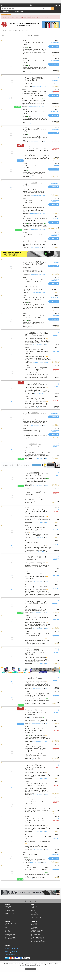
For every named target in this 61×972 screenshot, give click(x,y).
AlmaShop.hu (8, 907)
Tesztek (33, 909)
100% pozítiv (40, 160)
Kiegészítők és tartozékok (10, 923)
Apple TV (7, 930)
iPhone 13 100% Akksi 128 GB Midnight (33, 166)
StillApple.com (8, 906)
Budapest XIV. (27, 393)
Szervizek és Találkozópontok (38, 940)
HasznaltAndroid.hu (9, 913)
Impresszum (34, 923)
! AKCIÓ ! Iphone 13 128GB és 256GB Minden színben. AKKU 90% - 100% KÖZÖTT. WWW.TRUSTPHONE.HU (34, 94)
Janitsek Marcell (56, 568)
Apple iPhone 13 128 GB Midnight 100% (34, 61)
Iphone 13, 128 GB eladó (33, 678)
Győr (26, 379)
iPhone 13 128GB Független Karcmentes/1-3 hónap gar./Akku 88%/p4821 (36, 351)
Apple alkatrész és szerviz (10, 938)
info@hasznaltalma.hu (10, 954)
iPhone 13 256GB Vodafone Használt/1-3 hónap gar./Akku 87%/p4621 (35, 802)
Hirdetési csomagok (35, 933)
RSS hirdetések (34, 960)
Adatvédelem (34, 926)
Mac (5, 924)
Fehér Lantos (56, 849)
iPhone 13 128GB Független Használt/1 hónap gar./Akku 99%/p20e (34, 446)
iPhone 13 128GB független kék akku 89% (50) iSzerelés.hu (37, 635)
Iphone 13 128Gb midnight (34, 573)
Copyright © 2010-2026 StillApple (9, 960)
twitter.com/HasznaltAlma (11, 951)
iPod (6, 927)
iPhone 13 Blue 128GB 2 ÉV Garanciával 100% (34, 79)
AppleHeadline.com (9, 910)
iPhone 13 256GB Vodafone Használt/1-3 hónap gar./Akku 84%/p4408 (35, 767)
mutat (44, 55)
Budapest (24, 55)
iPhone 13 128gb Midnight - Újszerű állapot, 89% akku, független (37, 334)
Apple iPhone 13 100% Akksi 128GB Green (32, 202)
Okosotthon (7, 933)
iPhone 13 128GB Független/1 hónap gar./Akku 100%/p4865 (37, 474)
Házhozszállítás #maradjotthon (38, 941)
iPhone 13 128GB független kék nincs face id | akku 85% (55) (37, 619)
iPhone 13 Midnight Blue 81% (35, 399)
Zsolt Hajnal (57, 552)
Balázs (58, 379)
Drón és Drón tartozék (10, 934)
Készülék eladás (19, 11)
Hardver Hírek (34, 913)
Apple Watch (7, 931)
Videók (32, 907)
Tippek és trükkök (35, 916)
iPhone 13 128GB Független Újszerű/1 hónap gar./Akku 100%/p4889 (38, 695)
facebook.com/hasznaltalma (11, 948)
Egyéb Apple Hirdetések (10, 937)
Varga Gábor (57, 393)
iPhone (6, 929)
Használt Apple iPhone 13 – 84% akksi (38, 587)
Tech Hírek (33, 910)
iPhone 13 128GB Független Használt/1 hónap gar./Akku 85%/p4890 (34, 652)
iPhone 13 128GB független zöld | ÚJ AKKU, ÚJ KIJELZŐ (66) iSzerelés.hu (37, 602)
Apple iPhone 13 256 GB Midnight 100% (34, 130)
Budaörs (26, 688)
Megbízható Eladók (35, 931)
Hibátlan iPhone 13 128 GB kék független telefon (35, 558)
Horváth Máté (56, 408)
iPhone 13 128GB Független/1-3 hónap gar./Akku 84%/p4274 (36, 785)
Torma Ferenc (56, 688)
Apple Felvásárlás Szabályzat (37, 938)
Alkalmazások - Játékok (36, 917)
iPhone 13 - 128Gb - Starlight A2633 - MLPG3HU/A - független (37, 369)
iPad (6, 926)
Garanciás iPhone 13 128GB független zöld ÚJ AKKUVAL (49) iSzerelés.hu (37, 869)
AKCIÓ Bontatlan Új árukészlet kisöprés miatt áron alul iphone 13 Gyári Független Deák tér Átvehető (36, 149)
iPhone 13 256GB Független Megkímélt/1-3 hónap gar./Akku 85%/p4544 (35, 749)
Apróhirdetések (6, 11)
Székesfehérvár (28, 551)
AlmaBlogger (34, 912)
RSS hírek (25, 960)
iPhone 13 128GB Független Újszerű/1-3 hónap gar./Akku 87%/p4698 (35, 493)
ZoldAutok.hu (8, 912)
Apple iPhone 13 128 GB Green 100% (33, 44)
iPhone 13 (43, 8)
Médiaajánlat (34, 924)
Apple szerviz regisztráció (37, 936)
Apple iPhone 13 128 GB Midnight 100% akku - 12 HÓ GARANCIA (34, 263)
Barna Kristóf (56, 595)
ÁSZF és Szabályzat (35, 929)
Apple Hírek (34, 906)
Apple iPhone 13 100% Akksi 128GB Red (32, 184)
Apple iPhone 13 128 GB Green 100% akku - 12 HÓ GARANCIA (33, 281)
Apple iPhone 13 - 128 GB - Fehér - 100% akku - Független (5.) (36, 529)
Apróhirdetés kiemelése (36, 934)
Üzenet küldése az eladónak (35, 55)
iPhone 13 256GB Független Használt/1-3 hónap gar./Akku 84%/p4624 (35, 731)
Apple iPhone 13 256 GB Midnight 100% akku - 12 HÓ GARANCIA (34, 316)
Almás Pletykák (34, 914)
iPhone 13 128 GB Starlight (32, 431)
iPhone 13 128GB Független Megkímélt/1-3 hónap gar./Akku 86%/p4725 (36, 511)
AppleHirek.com (8, 909)
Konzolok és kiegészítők (10, 936)
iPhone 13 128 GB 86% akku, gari (36, 384)
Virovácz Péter (56, 344)
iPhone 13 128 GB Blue (30, 855)
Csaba (58, 581)
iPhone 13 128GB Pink (32, 543)
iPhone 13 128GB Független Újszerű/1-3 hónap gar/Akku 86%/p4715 (34, 820)
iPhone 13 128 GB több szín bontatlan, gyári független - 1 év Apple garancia (35, 712)
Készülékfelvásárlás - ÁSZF (37, 930)
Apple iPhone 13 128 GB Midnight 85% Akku (38, 838)
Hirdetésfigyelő (34, 927)
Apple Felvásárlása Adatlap (37, 937)
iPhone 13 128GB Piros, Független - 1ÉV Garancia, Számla (35, 220)
